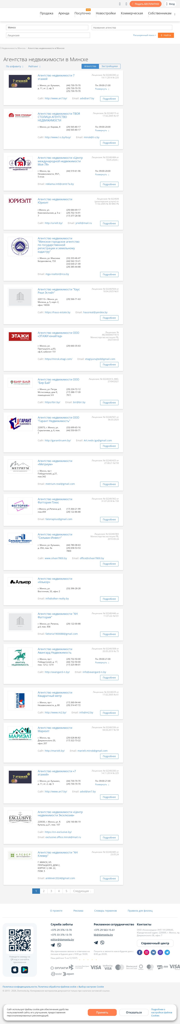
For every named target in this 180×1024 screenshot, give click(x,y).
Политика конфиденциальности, (20, 986)
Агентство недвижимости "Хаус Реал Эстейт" (59, 291)
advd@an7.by (88, 791)
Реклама (78, 910)
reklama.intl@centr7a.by (60, 184)
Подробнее (109, 98)
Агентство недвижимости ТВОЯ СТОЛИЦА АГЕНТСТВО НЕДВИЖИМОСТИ (59, 117)
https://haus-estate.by (57, 312)
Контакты (144, 924)
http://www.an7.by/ (56, 98)
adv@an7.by (87, 98)
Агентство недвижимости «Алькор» (55, 580)
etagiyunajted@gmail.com (100, 359)
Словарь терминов (105, 910)
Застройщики (110, 66)
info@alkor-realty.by (57, 598)
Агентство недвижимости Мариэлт (55, 729)
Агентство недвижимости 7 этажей (56, 77)
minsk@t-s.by (91, 137)
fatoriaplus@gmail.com (59, 519)
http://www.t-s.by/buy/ (58, 137)
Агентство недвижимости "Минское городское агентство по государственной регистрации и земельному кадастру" (58, 245)
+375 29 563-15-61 (104, 930)
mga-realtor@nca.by (57, 274)
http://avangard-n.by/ (57, 672)
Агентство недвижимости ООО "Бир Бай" (58, 381)
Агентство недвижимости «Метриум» (55, 462)
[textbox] (7, 28)
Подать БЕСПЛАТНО (147, 4)
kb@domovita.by (103, 934)
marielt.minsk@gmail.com (93, 750)
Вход (170, 4)
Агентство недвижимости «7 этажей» (57, 772)
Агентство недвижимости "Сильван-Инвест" (55, 536)
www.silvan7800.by (56, 558)
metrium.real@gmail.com (60, 483)
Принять (102, 1012)
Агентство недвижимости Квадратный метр (55, 694)
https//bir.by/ (52, 402)
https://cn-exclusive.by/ (58, 832)
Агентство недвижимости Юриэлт (55, 200)
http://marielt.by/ (55, 750)
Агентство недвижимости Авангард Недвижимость (55, 650)
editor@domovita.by (62, 939)
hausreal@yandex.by (95, 312)
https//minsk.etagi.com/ (58, 359)
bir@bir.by (79, 402)
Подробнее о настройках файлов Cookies (161, 1012)
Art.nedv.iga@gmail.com (98, 440)
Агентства (90, 66)
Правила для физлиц (140, 910)
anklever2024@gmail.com (60, 878)
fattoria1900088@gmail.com (62, 633)
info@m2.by (86, 712)
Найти (166, 35)
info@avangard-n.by (94, 672)
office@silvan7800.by (92, 558)
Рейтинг (34, 66)
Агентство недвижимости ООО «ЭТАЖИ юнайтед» (58, 334)
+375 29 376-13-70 (61, 930)
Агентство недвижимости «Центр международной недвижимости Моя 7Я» (60, 161)
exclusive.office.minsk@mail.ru (63, 837)
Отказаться (134, 1012)
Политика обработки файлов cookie (57, 986)
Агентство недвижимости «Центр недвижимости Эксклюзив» (60, 813)
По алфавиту (14, 66)
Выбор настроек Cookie (91, 986)
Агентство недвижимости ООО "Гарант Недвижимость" (58, 419)
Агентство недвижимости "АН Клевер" (58, 854)
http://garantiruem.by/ (58, 440)
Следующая (82, 891)
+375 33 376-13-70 (61, 934)
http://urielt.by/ (54, 223)
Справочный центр (155, 943)
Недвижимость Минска (13, 48)
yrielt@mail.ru (84, 223)
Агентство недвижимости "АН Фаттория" (58, 615)
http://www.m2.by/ (55, 712)
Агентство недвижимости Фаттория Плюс (55, 500)
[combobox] (47, 27)
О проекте (56, 910)
